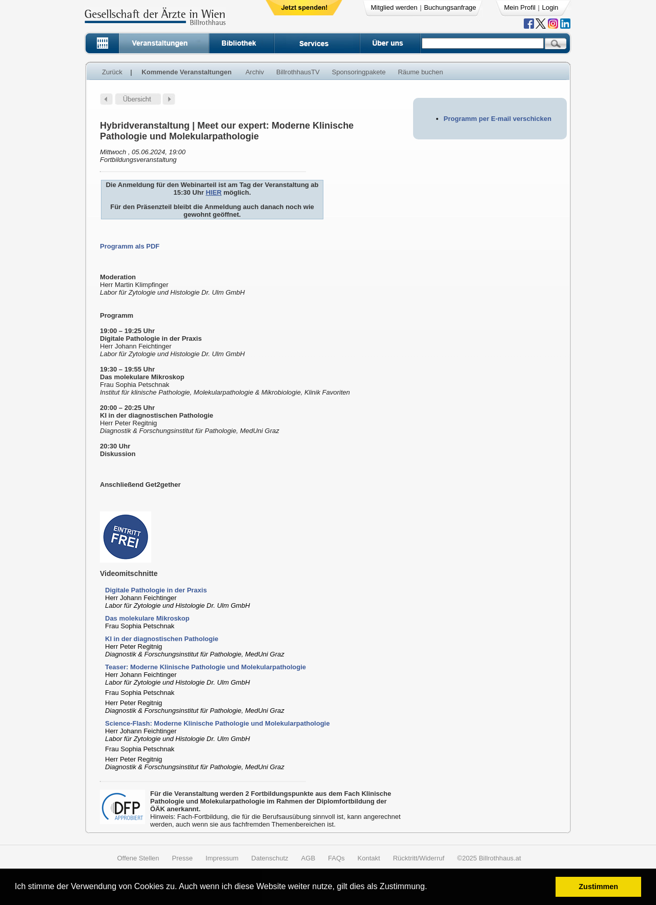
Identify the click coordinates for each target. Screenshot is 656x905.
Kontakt (369, 858)
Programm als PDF (129, 246)
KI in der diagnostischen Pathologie (161, 639)
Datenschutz (269, 858)
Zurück (112, 72)
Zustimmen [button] (598, 886)
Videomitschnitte (129, 573)
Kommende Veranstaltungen (186, 72)
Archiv (254, 72)
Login (550, 7)
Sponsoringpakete (359, 72)
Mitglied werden (394, 7)
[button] (430, 888)
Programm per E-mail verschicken (497, 118)
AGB (308, 858)
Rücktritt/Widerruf (418, 858)
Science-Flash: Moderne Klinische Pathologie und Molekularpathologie (217, 723)
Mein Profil (520, 7)
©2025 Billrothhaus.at (489, 858)
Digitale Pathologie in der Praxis (156, 590)
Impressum (222, 858)
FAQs (336, 858)
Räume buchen (420, 72)
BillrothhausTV (298, 72)
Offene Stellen (138, 858)
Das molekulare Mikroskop (147, 618)
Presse (182, 858)
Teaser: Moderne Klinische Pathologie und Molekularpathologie (205, 667)
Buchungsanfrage (450, 7)
